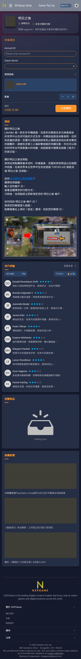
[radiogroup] (46, 282)
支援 (8, 618)
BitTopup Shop (23, 5)
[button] (40, 607)
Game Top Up (46, 5)
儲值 (21, 178)
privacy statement (55, 653)
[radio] (41, 282)
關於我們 (10, 613)
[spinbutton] (68, 96)
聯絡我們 (10, 623)
